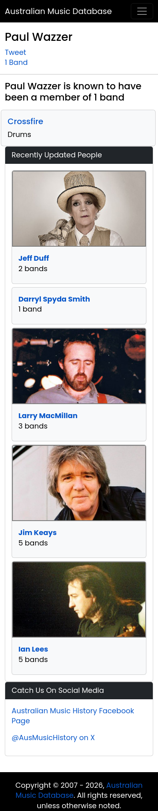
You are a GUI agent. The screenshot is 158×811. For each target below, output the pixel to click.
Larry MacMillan (48, 416)
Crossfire (25, 121)
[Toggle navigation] (142, 11)
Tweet (15, 52)
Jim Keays (37, 532)
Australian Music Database (58, 11)
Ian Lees (33, 649)
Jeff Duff (33, 258)
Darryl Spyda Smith (54, 299)
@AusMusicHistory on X (53, 738)
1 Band (16, 62)
